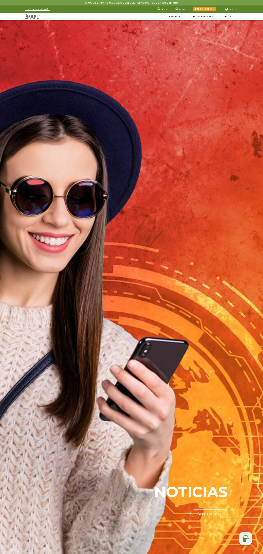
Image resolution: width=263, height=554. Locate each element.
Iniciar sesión (207, 9)
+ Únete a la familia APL (37, 9)
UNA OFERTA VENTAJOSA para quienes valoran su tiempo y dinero (131, 2)
